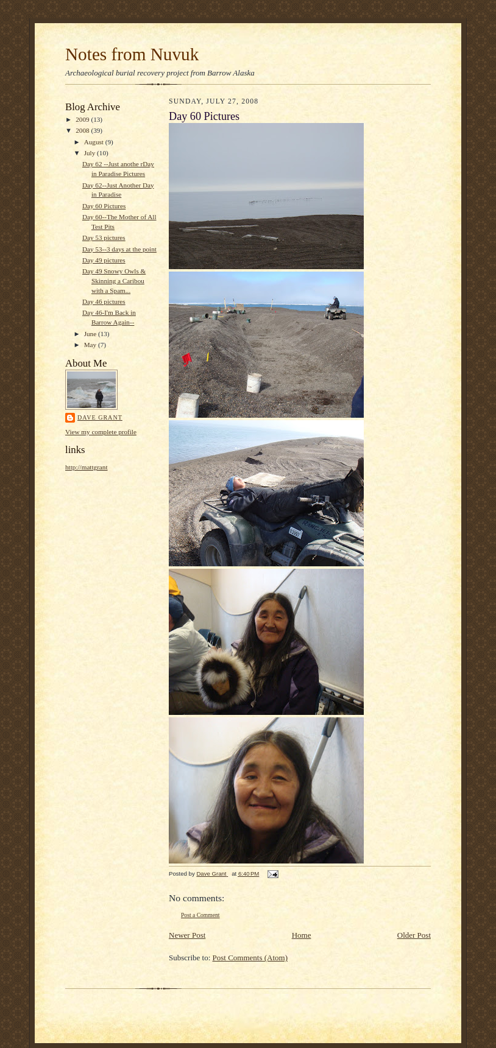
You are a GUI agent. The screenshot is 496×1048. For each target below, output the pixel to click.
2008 (83, 130)
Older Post (414, 935)
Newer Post (187, 935)
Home (301, 935)
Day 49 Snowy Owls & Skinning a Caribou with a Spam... (114, 280)
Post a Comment (200, 915)
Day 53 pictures (104, 237)
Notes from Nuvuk (132, 54)
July (90, 152)
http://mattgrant (86, 467)
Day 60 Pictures (104, 205)
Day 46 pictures (104, 301)
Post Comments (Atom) (250, 957)
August (94, 142)
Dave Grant (99, 417)
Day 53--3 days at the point (119, 249)
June (91, 333)
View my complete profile (100, 431)
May (91, 344)
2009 (83, 119)
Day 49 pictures (104, 260)
